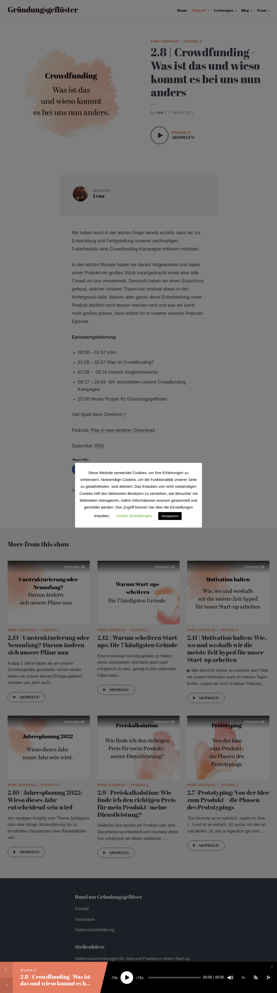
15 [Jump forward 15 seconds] (139, 978)
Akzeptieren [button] (170, 516)
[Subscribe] (255, 977)
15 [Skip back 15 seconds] (114, 978)
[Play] (126, 977)
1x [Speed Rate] (243, 978)
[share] (268, 977)
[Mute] (230, 977)
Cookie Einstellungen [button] (134, 516)
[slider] (174, 977)
